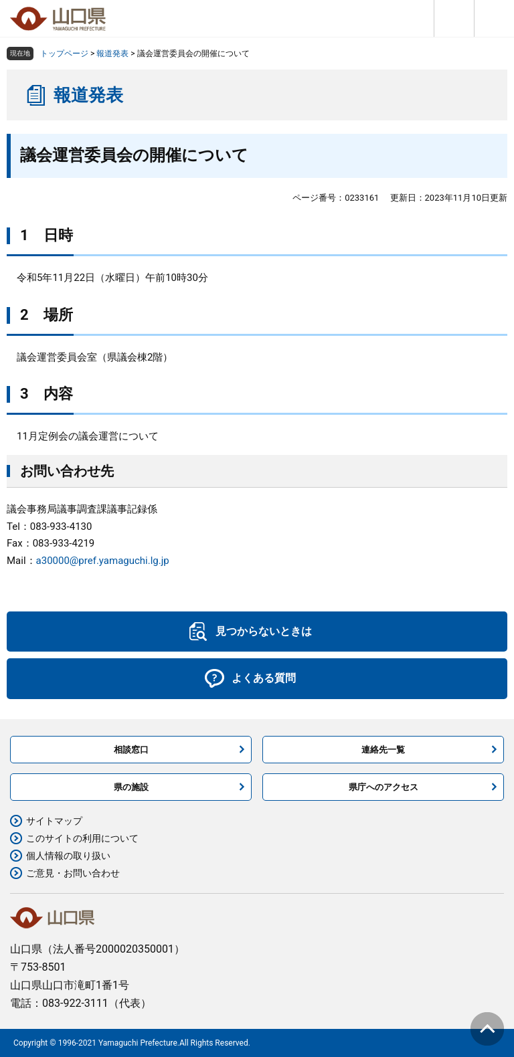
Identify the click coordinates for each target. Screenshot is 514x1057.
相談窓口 (131, 750)
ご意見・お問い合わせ (73, 873)
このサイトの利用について (82, 838)
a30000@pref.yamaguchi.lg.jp (102, 561)
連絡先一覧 (383, 750)
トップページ (64, 53)
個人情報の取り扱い (68, 855)
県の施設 (131, 787)
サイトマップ (54, 820)
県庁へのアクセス (383, 787)
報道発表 (112, 53)
